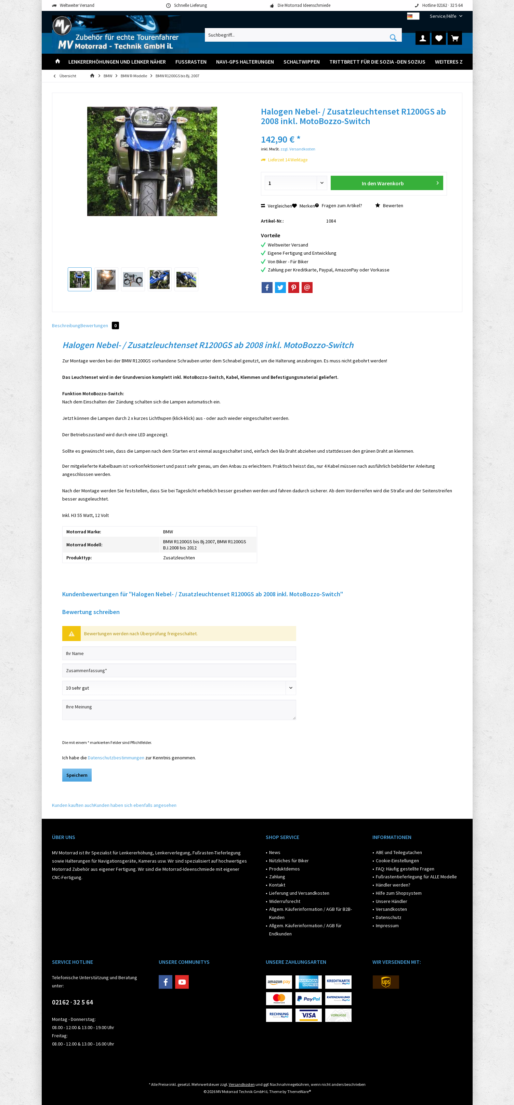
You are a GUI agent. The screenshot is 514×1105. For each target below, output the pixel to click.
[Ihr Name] (179, 653)
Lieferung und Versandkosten (299, 893)
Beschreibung (66, 325)
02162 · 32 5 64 (72, 1002)
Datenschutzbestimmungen (116, 758)
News (274, 852)
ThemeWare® (299, 1091)
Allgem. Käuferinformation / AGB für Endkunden (305, 929)
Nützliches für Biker (289, 860)
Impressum (387, 925)
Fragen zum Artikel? (338, 205)
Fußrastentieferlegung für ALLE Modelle (416, 877)
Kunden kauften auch (73, 805)
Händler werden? (393, 885)
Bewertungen (99, 325)
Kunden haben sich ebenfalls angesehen (135, 805)
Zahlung (277, 877)
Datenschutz (388, 917)
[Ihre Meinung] (179, 710)
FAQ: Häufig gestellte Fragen (405, 869)
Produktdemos (284, 869)
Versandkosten (391, 909)
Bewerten (389, 205)
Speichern (77, 775)
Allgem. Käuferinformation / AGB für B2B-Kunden (310, 913)
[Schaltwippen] (302, 62)
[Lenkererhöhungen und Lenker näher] (117, 62)
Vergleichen (276, 206)
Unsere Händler (391, 901)
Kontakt (277, 885)
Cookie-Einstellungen (397, 860)
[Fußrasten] (191, 62)
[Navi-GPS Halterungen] (245, 62)
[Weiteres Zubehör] (458, 62)
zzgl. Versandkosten (297, 148)
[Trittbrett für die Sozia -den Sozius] (377, 62)
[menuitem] (443, 16)
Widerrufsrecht (284, 901)
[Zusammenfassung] (179, 670)
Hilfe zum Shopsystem (399, 893)
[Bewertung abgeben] (179, 688)
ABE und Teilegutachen (399, 852)
